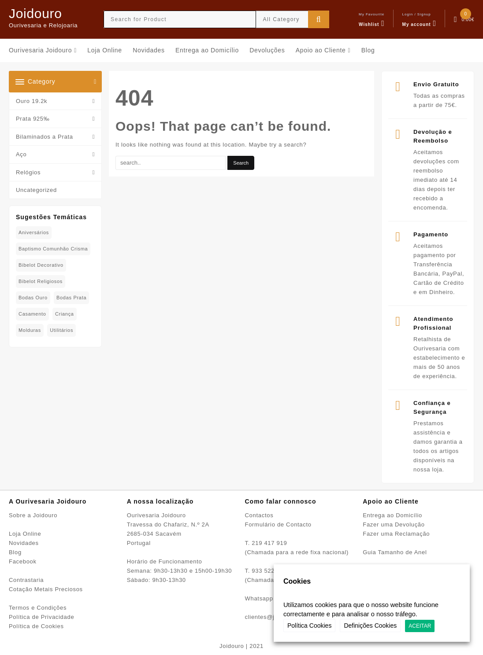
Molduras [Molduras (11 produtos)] (30, 330)
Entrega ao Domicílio (392, 515)
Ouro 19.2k (31, 101)
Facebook (23, 561)
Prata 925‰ (32, 118)
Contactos (259, 515)
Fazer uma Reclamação (396, 533)
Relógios (28, 172)
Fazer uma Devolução (393, 524)
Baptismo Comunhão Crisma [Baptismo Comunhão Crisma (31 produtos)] (53, 248)
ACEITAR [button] (420, 626)
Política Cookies (309, 625)
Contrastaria (26, 580)
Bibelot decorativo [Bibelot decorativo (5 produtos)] (41, 265)
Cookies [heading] (297, 581)
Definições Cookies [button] (370, 625)
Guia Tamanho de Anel (395, 552)
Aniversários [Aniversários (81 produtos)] (34, 232)
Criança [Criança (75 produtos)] (64, 313)
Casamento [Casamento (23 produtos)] (32, 313)
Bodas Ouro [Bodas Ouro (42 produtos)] (33, 297)
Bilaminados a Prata (44, 136)
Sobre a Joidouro (33, 515)
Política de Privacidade (41, 617)
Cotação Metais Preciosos (46, 589)
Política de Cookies (36, 626)
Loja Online (25, 533)
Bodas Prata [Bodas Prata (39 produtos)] (71, 297)
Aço (21, 154)
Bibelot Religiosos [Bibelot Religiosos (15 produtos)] (41, 281)
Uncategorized (36, 190)
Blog (15, 552)
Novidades (24, 543)
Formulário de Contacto (278, 524)
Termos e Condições (38, 607)
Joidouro (35, 13)
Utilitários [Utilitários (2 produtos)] (61, 330)
